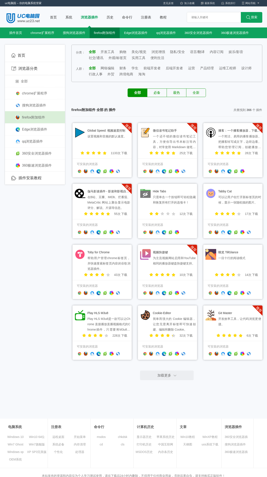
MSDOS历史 (144, 452)
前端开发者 (152, 68)
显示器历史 (144, 437)
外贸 (110, 74)
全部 (22, 81)
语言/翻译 (197, 52)
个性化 (58, 452)
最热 (176, 92)
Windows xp (16, 452)
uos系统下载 (210, 444)
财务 (122, 68)
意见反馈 (168, 3)
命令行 (127, 17)
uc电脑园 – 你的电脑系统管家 (23, 3)
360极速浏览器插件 (235, 33)
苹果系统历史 (166, 437)
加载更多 (164, 375)
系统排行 (228, 3)
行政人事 (96, 74)
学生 (134, 68)
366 (248, 110)
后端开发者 (174, 68)
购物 (122, 52)
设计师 (246, 68)
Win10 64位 (37, 437)
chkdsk (122, 437)
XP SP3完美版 (37, 452)
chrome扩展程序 (42, 33)
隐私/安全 (177, 52)
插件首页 (15, 33)
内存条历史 (165, 452)
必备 (157, 92)
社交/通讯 (96, 58)
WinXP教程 (210, 437)
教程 (163, 17)
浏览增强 (158, 52)
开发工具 (107, 52)
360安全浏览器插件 (198, 33)
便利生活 (157, 58)
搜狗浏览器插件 (74, 33)
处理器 (79, 452)
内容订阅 (216, 52)
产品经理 (207, 68)
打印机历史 (144, 444)
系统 (68, 17)
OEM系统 (15, 459)
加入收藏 (187, 3)
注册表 (146, 17)
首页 (53, 17)
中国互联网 (165, 444)
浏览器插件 (89, 17)
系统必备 (58, 444)
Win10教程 (187, 437)
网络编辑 (107, 68)
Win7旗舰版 (37, 444)
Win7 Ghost (15, 444)
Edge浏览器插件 (136, 33)
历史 (110, 17)
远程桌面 (58, 437)
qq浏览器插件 (166, 33)
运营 (191, 68)
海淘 (141, 74)
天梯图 (187, 444)
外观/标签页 (118, 58)
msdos (101, 437)
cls (122, 444)
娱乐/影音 (236, 52)
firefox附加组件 (105, 33)
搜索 (251, 17)
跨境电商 (126, 74)
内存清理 (80, 444)
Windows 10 (15, 437)
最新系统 (208, 3)
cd (101, 444)
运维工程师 (227, 68)
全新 (196, 92)
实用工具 (138, 58)
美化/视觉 (138, 52)
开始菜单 (80, 437)
